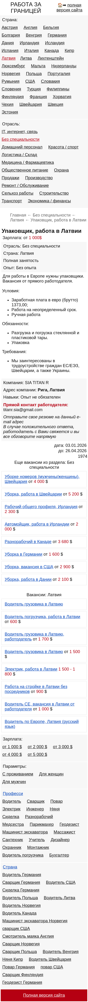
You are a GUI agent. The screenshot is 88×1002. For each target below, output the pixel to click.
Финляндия (13, 96)
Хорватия (62, 96)
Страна (10, 867)
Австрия (10, 27)
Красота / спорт (63, 147)
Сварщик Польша (19, 951)
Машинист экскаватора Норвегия (34, 921)
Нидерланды (64, 66)
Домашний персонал (22, 147)
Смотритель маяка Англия (28, 936)
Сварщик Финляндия (22, 974)
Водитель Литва (59, 897)
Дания (8, 43)
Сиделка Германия (20, 890)
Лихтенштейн (51, 58)
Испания (10, 50)
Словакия (50, 81)
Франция (38, 96)
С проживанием (17, 774)
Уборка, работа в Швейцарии (33, 494)
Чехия (7, 104)
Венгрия (34, 35)
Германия (57, 35)
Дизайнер (60, 839)
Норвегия (11, 73)
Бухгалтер (59, 855)
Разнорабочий (39, 816)
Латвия (8, 58)
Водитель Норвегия (21, 905)
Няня (55, 809)
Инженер (35, 809)
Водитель (11, 801)
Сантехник (12, 839)
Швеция (55, 104)
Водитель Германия (21, 874)
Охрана (61, 170)
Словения (11, 89)
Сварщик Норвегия (21, 944)
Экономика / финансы (49, 201)
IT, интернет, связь (20, 131)
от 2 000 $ (37, 746)
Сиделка (10, 816)
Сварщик (36, 801)
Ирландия (29, 43)
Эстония (10, 112)
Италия (31, 50)
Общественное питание (25, 170)
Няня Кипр (12, 959)
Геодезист (69, 824)
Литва (26, 58)
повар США (52, 967)
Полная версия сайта (44, 995)
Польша (34, 73)
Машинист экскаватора (25, 832)
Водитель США (61, 882)
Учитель (37, 839)
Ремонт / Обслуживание (25, 185)
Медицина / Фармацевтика (28, 162)
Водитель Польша (20, 897)
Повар (56, 801)
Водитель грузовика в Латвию (34, 604)
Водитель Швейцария (50, 959)
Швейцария (30, 104)
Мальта (38, 66)
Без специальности (20, 139)
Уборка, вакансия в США (29, 567)
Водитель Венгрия (61, 951)
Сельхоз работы (17, 193)
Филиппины (58, 89)
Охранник (11, 847)
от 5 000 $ (37, 754)
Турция (34, 89)
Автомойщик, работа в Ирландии (37, 524)
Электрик (11, 809)
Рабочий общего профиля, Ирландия (41, 506)
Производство (39, 178)
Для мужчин (14, 781)
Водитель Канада (19, 913)
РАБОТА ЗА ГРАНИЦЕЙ (25, 7)
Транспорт (12, 201)
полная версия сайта (69, 7)
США (30, 81)
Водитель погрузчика (22, 855)
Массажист (65, 832)
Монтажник (38, 847)
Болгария (11, 35)
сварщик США (16, 928)
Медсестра (13, 824)
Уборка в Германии (23, 554)
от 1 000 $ (12, 746)
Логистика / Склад (19, 154)
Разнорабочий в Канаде (28, 541)
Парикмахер (42, 824)
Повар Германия (18, 967)
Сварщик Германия (21, 882)
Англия (30, 27)
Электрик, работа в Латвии (31, 669)
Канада (52, 50)
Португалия (59, 73)
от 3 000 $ (63, 746)
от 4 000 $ (12, 754)
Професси (13, 793)
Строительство (54, 193)
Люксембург (13, 66)
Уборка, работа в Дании (28, 579)
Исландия (55, 43)
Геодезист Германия (22, 982)
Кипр (69, 50)
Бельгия (51, 27)
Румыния (10, 81)
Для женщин (51, 774)
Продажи (10, 178)
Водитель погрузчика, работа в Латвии (42, 616)
